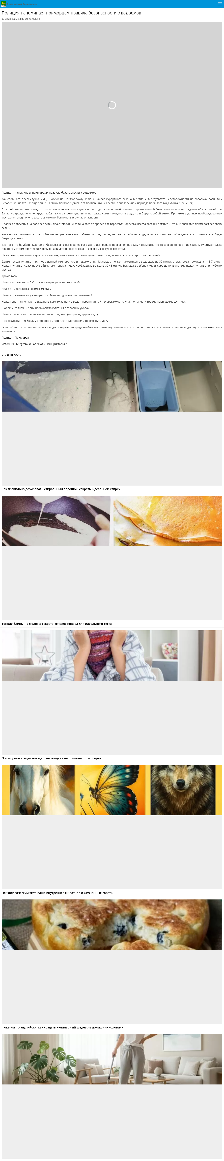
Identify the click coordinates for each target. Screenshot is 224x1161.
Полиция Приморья (15, 337)
